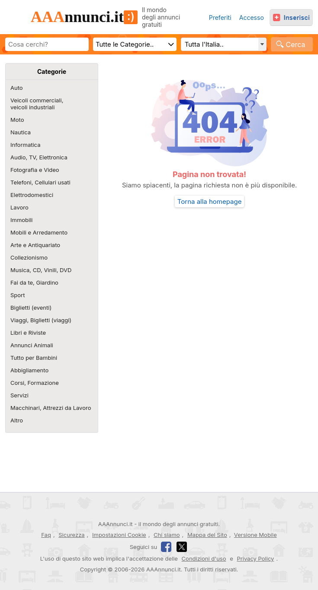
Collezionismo (29, 257)
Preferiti (220, 17)
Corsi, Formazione (34, 382)
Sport (17, 295)
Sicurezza (71, 534)
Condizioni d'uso (204, 558)
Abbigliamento (29, 370)
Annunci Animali (31, 345)
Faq (46, 534)
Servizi (19, 395)
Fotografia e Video (34, 169)
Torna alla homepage (209, 201)
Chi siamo (167, 534)
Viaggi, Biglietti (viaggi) (40, 320)
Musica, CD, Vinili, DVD (40, 269)
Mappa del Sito (207, 534)
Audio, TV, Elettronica (38, 157)
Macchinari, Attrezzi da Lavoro (50, 407)
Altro (16, 420)
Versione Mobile (255, 535)
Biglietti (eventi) (30, 307)
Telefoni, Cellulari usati (40, 182)
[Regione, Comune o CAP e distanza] (224, 44)
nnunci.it (84, 16)
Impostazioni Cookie (119, 534)
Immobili (21, 219)
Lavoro (19, 207)
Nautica (20, 132)
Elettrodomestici (31, 194)
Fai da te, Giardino (34, 282)
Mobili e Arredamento (38, 232)
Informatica (25, 144)
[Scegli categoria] (135, 44)
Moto (17, 119)
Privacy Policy (255, 558)
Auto (16, 87)
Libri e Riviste (28, 332)
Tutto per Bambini (33, 357)
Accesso (251, 17)
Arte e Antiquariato (35, 244)
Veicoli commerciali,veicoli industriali (36, 104)
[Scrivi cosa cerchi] (47, 44)
